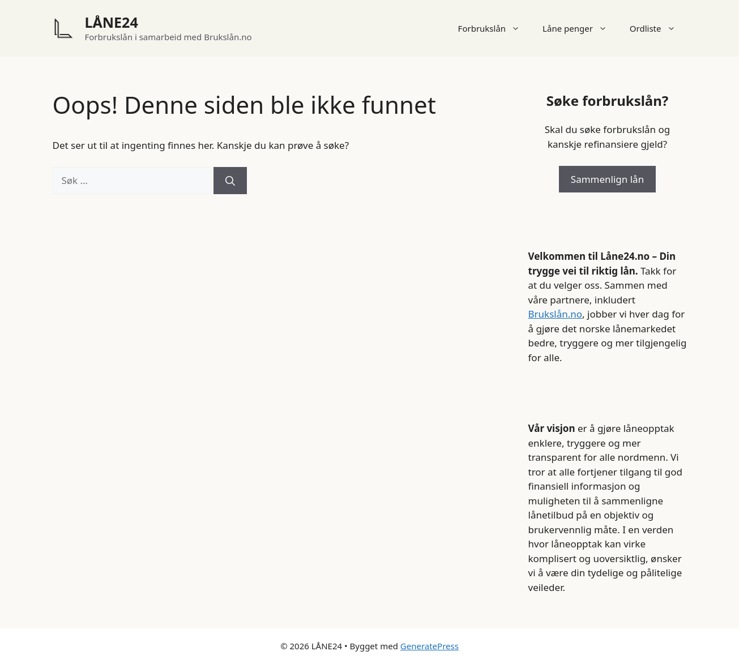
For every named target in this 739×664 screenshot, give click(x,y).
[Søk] (230, 180)
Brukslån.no (555, 313)
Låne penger (580, 28)
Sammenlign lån (607, 179)
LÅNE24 (111, 22)
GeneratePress (429, 646)
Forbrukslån (495, 28)
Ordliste (658, 28)
